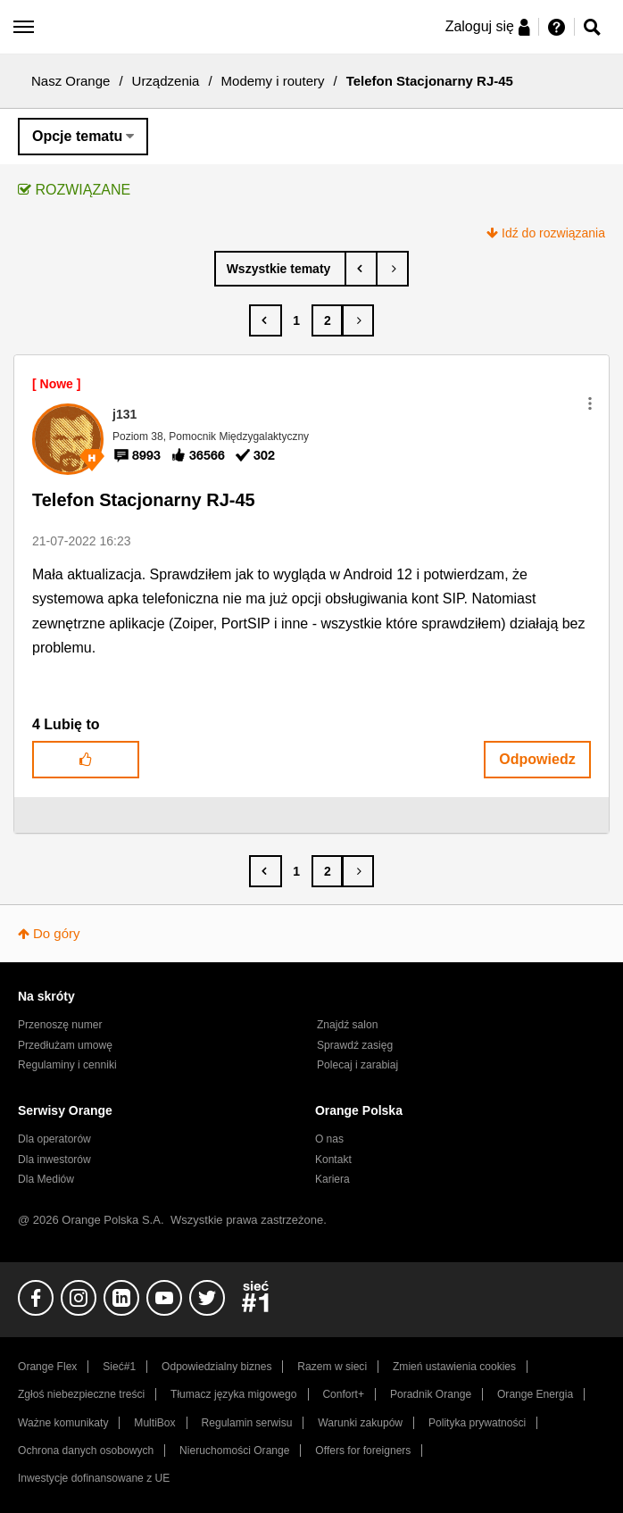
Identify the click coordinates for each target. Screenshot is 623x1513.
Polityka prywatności (477, 1423)
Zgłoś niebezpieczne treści (81, 1394)
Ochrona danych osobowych (86, 1450)
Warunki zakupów (360, 1423)
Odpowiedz (537, 759)
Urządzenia (166, 80)
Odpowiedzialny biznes (216, 1366)
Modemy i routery (273, 80)
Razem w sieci (332, 1366)
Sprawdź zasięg (355, 1045)
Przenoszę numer (60, 1024)
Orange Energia (535, 1394)
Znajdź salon (347, 1024)
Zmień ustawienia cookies (454, 1366)
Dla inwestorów (54, 1159)
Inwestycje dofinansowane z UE (94, 1478)
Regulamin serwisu (247, 1423)
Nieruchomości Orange (234, 1450)
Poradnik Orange (430, 1394)
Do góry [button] (56, 933)
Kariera (332, 1179)
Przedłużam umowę (65, 1045)
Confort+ (343, 1394)
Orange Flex (47, 1366)
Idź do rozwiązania (553, 233)
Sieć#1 (119, 1366)
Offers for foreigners (363, 1450)
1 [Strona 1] (296, 320)
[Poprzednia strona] (265, 320)
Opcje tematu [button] (77, 136)
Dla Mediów (46, 1179)
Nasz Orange (70, 80)
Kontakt (333, 1159)
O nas (329, 1139)
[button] (590, 403)
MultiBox (154, 1423)
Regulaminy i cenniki (67, 1065)
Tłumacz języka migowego (233, 1394)
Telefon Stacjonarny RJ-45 (143, 500)
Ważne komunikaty (63, 1423)
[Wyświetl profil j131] (124, 414)
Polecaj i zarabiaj (357, 1065)
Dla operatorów (54, 1139)
